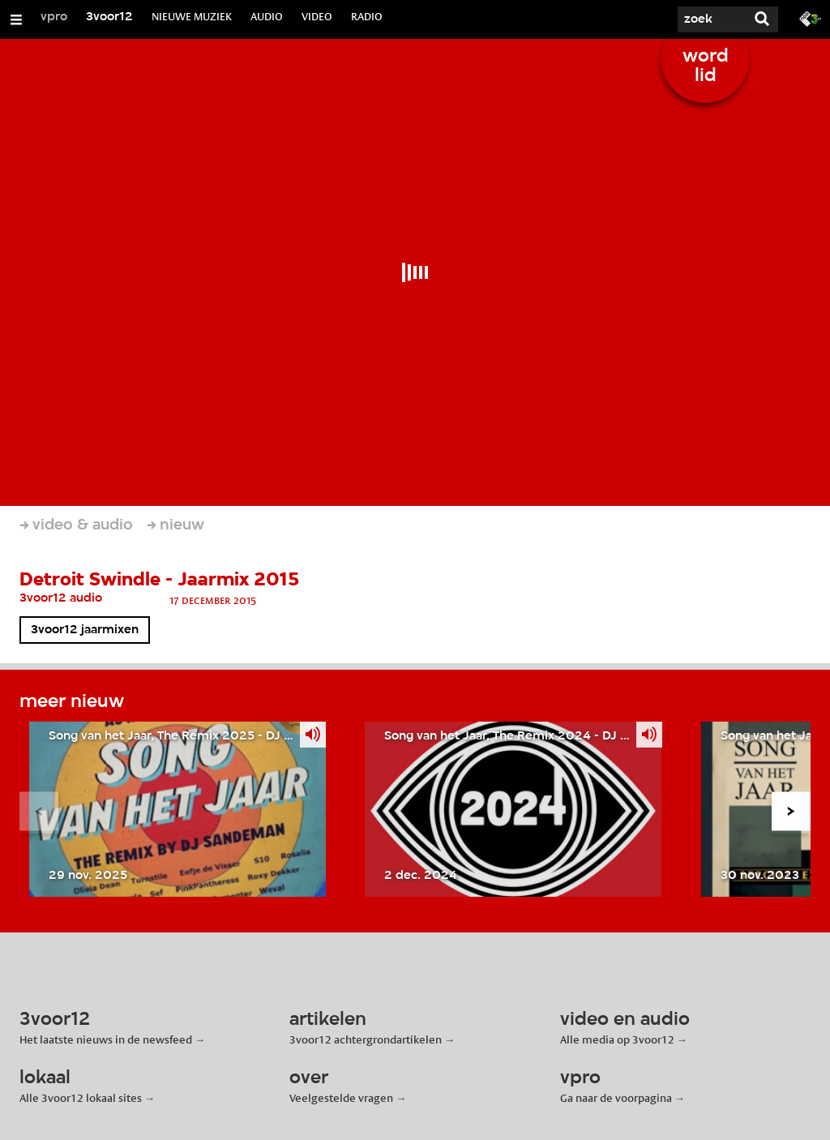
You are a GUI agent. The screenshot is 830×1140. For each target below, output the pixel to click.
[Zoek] (697, 19)
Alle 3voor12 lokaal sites (80, 1097)
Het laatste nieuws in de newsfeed (105, 1039)
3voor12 (109, 17)
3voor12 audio (60, 598)
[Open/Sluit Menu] (16, 19)
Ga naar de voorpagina (616, 1097)
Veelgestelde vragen (341, 1097)
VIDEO (317, 16)
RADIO (367, 16)
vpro (54, 17)
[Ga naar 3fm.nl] (810, 18)
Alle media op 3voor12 (617, 1039)
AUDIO (266, 16)
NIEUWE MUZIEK (192, 16)
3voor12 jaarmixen (85, 630)
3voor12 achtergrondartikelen (365, 1039)
